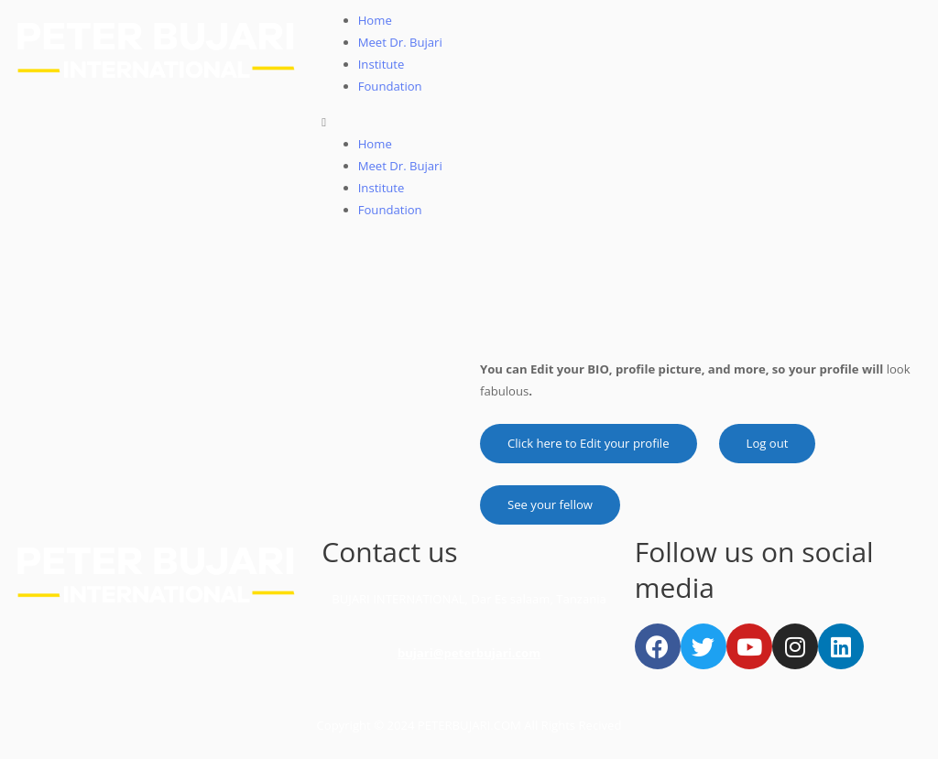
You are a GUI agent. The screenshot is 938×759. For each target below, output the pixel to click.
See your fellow (550, 504)
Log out (768, 443)
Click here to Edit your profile (588, 443)
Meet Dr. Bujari (400, 42)
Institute (381, 64)
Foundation (390, 86)
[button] (625, 122)
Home (375, 20)
